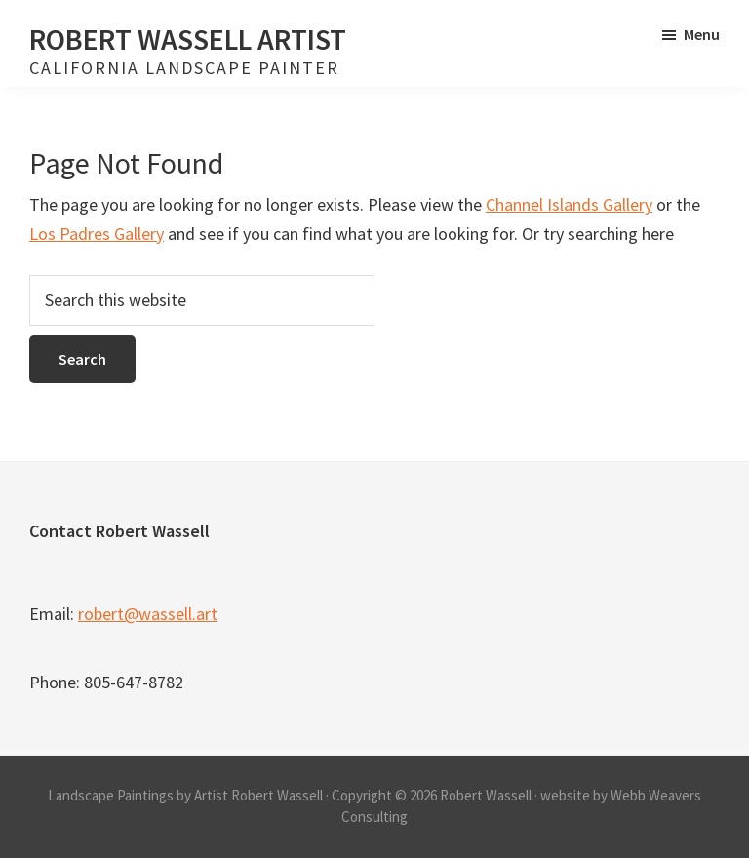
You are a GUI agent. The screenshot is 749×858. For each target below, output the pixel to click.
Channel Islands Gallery (569, 204)
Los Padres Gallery (96, 233)
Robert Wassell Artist (187, 39)
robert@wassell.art (147, 614)
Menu (702, 34)
